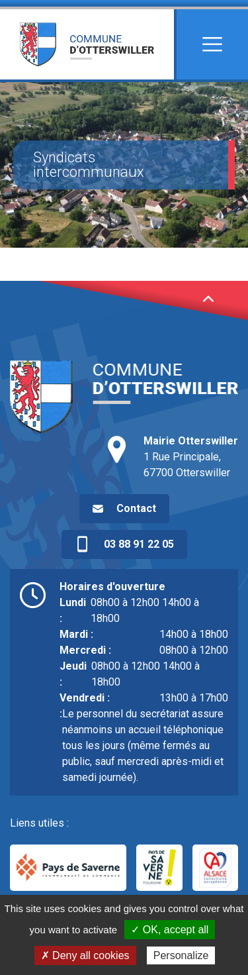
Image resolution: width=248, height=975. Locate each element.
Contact (136, 508)
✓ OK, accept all (169, 929)
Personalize (181, 955)
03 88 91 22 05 (124, 544)
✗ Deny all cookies (85, 955)
